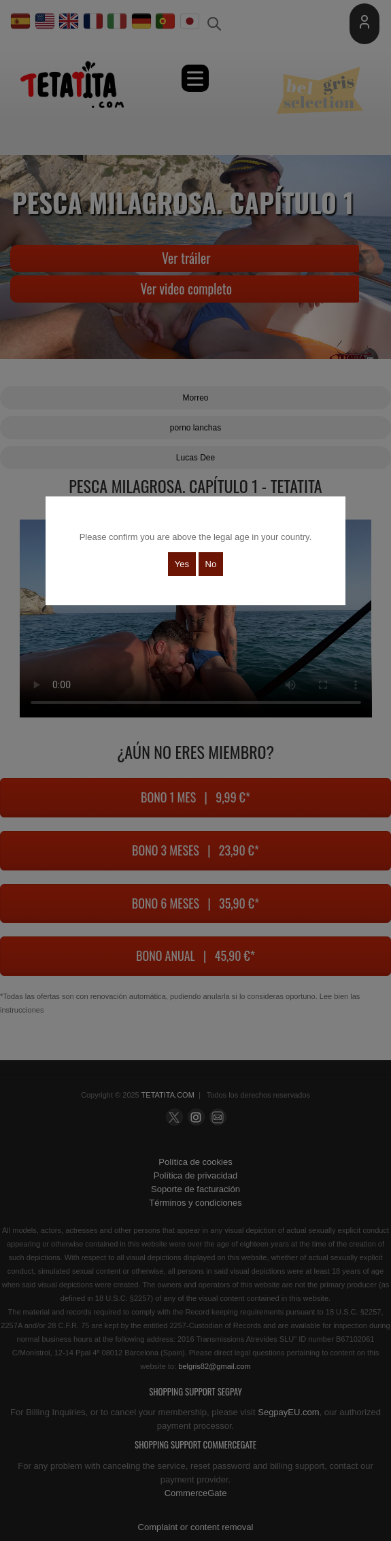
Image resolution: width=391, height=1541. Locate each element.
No (211, 564)
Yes (182, 564)
